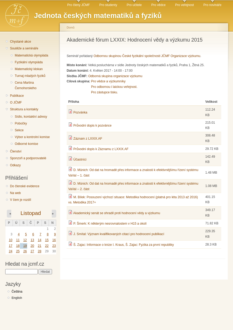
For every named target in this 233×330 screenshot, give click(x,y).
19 (25, 246)
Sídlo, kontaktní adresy (31, 116)
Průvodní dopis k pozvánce (92, 125)
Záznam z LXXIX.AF (87, 138)
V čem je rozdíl (20, 200)
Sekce (19, 130)
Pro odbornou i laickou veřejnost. (114, 87)
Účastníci (79, 159)
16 (54, 240)
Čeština (17, 291)
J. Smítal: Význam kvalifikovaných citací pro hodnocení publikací (118, 234)
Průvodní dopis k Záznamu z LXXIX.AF (100, 149)
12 (25, 240)
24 (11, 251)
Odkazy (15, 165)
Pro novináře (212, 5)
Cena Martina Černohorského (25, 85)
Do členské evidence (24, 186)
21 (39, 246)
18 (18, 246)
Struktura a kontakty (24, 109)
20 (32, 246)
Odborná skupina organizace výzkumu (115, 76)
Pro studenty (108, 5)
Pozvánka (80, 112)
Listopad (30, 213)
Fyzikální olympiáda (29, 62)
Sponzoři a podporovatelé (28, 158)
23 (54, 246)
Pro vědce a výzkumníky (108, 81)
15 (47, 240)
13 (32, 240)
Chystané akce (20, 41)
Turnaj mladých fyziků (30, 76)
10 (11, 240)
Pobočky (21, 123)
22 (47, 246)
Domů (71, 27)
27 (32, 251)
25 (18, 251)
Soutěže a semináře (24, 48)
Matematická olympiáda (31, 55)
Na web (15, 193)
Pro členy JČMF (78, 5)
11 (18, 240)
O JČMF (16, 102)
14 (39, 240)
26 (25, 251)
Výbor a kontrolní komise (32, 137)
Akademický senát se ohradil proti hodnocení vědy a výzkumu (116, 213)
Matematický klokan (29, 69)
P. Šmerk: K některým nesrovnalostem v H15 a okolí (109, 223)
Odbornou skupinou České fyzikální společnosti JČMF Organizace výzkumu (147, 56)
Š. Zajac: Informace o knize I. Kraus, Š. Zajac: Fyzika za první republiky (123, 245)
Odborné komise (26, 144)
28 (39, 251)
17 (11, 246)
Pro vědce (158, 5)
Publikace (17, 96)
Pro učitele (134, 5)
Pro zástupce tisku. (104, 92)
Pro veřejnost (184, 5)
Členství (15, 151)
